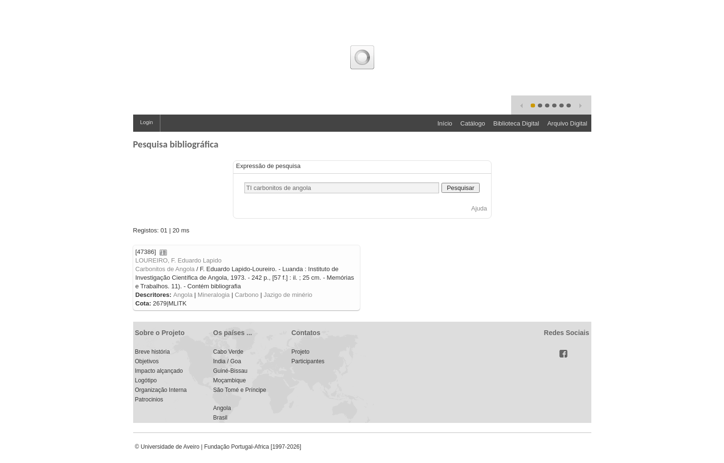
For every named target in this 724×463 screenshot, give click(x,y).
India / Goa (227, 361)
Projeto (301, 351)
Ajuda (479, 208)
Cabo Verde (228, 351)
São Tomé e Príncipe (239, 390)
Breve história (152, 351)
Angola (182, 294)
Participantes (308, 361)
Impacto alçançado (159, 371)
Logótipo (146, 380)
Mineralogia (214, 294)
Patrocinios (149, 399)
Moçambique (229, 380)
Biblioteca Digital (516, 123)
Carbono (247, 294)
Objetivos (147, 361)
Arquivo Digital (567, 123)
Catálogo (473, 123)
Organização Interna (161, 390)
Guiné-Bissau (230, 371)
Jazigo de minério (287, 294)
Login (146, 122)
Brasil (220, 417)
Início (444, 123)
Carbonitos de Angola (165, 269)
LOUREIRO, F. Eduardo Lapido (179, 260)
